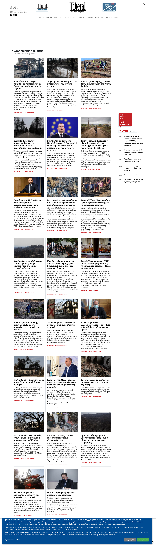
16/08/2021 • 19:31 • (87, 397)
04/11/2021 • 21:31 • (86, 170)
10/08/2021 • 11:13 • (53, 515)
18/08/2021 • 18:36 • (20, 400)
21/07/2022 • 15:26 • (20, 112)
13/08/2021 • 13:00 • (87, 462)
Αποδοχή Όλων (143, 540)
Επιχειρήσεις (69, 17)
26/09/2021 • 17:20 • (53, 231)
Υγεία (96, 17)
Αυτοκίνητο (105, 17)
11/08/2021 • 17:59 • (19, 515)
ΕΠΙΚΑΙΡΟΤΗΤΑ (30, 112)
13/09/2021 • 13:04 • (53, 294)
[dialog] (77, 531)
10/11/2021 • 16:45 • (53, 168)
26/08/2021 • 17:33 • (87, 290)
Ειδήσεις (122, 131)
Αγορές (132, 131)
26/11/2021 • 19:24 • (19, 172)
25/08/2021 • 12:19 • (19, 349)
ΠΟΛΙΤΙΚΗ (95, 290)
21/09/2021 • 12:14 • (87, 232)
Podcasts (115, 17)
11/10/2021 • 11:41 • (19, 229)
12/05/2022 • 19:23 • (53, 110)
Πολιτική (49, 17)
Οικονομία (58, 17)
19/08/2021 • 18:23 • (53, 345)
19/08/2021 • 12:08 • (87, 351)
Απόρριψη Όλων (130, 540)
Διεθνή (79, 17)
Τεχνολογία (88, 17)
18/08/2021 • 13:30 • (53, 407)
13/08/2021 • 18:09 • (20, 458)
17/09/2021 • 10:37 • (19, 292)
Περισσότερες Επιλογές (13, 540)
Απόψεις (40, 17)
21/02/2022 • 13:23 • (87, 108)
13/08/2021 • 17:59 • (53, 464)
